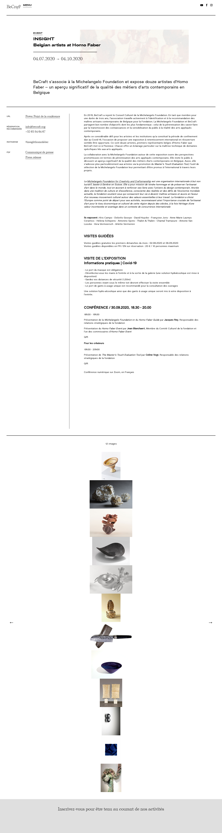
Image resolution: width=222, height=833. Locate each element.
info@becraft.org (35, 126)
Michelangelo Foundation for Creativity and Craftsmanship (119, 181)
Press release (33, 157)
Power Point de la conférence (42, 116)
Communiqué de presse (39, 152)
